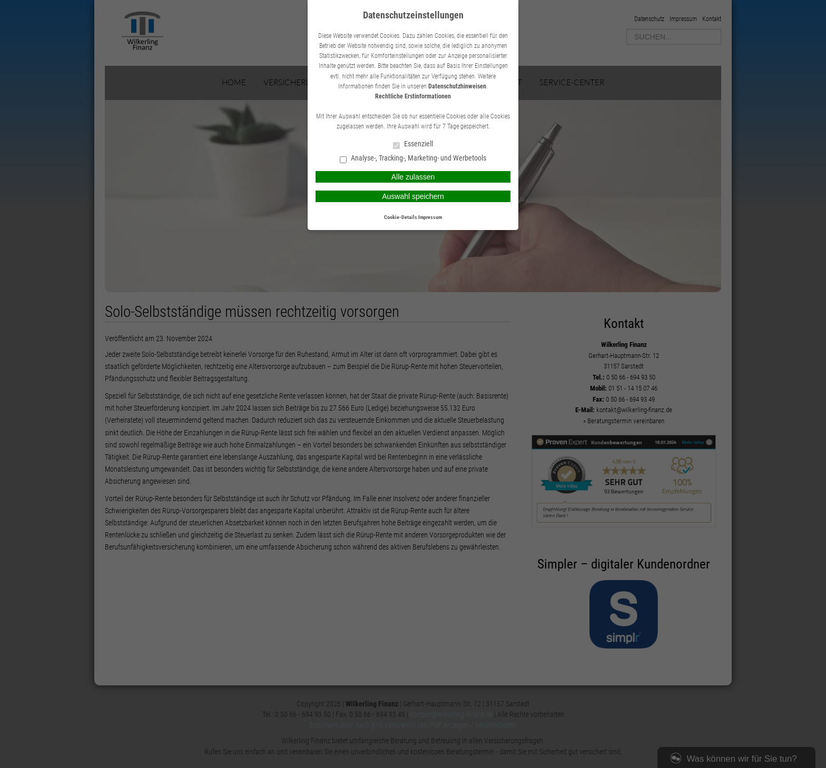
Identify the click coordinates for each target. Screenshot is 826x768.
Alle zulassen (413, 177)
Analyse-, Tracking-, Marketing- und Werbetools (413, 158)
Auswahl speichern (413, 196)
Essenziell (413, 144)
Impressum (430, 217)
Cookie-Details (400, 217)
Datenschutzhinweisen (457, 86)
